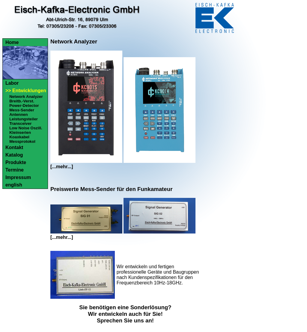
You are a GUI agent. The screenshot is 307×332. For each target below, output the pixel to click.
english (13, 184)
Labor (12, 83)
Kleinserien (20, 132)
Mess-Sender (21, 110)
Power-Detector (24, 105)
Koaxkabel (19, 137)
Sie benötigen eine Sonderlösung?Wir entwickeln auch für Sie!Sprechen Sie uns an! (125, 314)
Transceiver (20, 123)
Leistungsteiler (23, 119)
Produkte (15, 162)
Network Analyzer (26, 96)
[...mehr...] (61, 166)
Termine (14, 169)
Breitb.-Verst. (21, 101)
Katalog (14, 154)
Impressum (18, 177)
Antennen (18, 114)
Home (12, 42)
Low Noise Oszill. (25, 128)
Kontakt (14, 147)
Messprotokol (22, 141)
